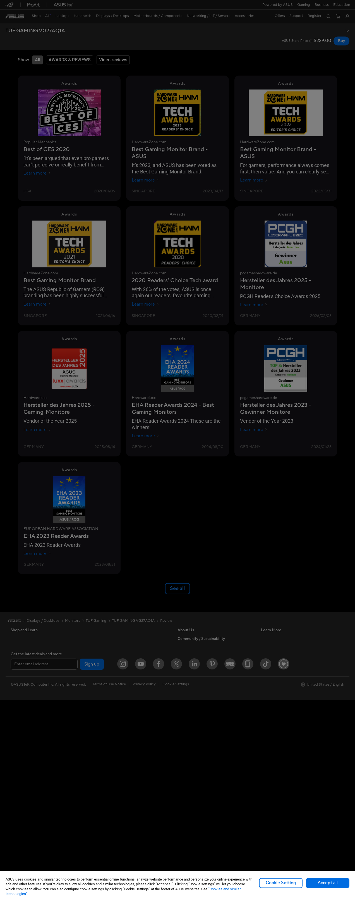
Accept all (328, 883)
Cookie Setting (281, 883)
